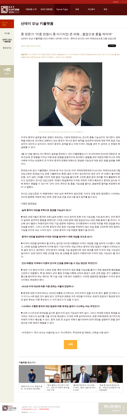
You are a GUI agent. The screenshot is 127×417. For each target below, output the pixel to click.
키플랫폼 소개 (30, 9)
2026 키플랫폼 (47, 9)
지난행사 (91, 9)
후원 (105, 9)
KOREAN (115, 2)
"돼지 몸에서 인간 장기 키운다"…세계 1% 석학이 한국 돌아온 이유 (58, 387)
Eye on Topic (62, 9)
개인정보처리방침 (44, 409)
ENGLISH (124, 2)
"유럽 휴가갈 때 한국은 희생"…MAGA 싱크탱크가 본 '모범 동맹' (109, 387)
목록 (70, 344)
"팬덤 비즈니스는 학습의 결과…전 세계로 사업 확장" (31, 387)
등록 (77, 9)
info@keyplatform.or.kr (28, 409)
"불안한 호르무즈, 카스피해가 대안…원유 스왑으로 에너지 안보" (84, 387)
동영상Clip (7, 48)
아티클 (7, 33)
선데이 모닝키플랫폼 (7, 41)
